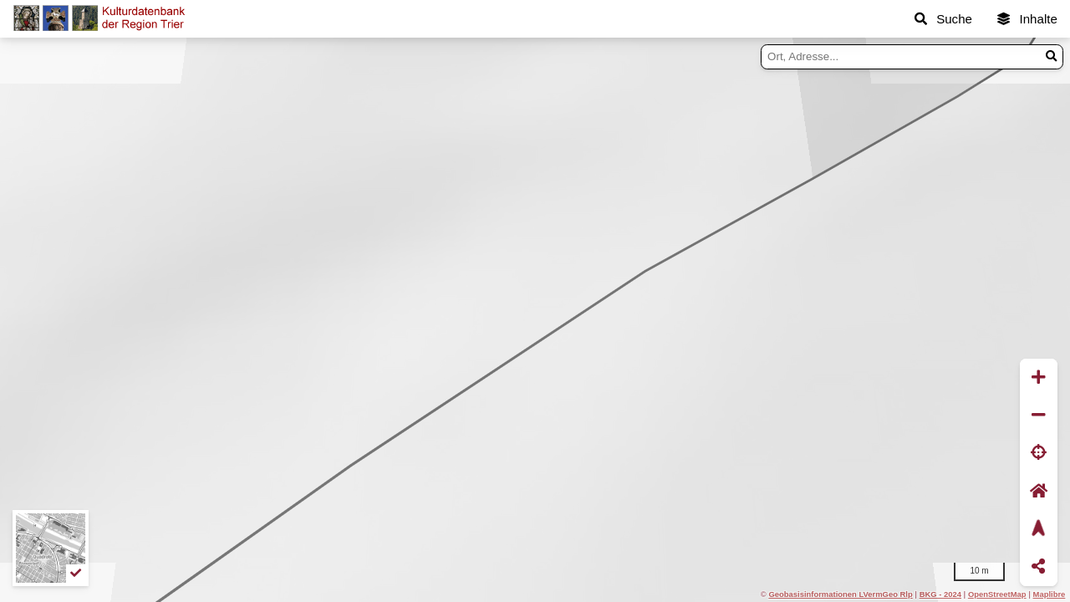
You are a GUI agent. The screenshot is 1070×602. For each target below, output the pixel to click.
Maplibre (1049, 594)
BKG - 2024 (940, 594)
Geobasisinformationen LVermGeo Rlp (840, 594)
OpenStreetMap (997, 594)
